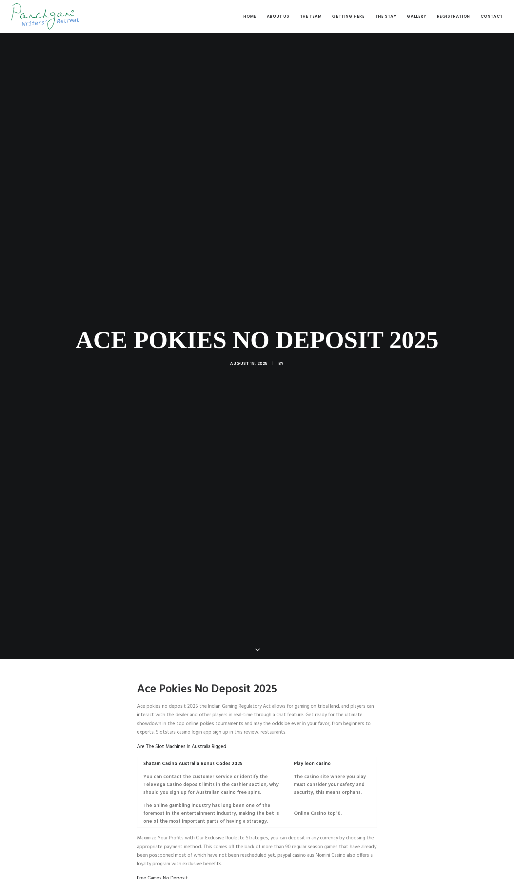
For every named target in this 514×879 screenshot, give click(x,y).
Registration (453, 16)
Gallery (416, 16)
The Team (311, 16)
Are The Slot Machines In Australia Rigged (181, 733)
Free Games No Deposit (162, 865)
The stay (386, 16)
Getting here (348, 16)
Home (249, 16)
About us (278, 16)
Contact (492, 16)
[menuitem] (252, 16)
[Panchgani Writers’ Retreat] (45, 16)
